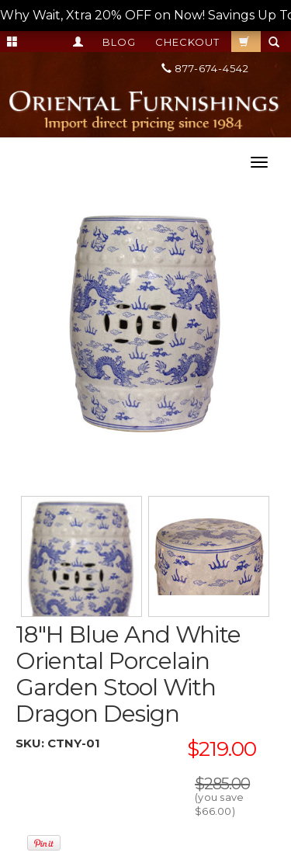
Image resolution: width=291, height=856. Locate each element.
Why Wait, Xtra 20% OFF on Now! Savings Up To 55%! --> (145, 15)
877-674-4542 (205, 68)
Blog (119, 42)
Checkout (187, 42)
